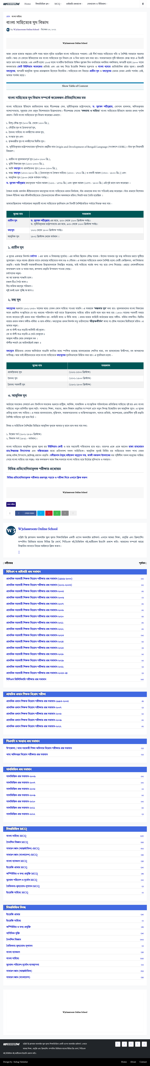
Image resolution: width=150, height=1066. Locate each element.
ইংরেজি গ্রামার (75, 914)
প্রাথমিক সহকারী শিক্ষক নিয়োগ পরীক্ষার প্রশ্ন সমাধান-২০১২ (75, 629)
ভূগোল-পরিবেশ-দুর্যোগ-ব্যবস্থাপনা (75, 965)
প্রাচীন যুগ (94, 71)
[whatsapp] (57, 513)
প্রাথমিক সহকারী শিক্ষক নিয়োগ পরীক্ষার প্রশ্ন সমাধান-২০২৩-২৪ (75, 673)
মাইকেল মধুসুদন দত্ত (76, 455)
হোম (8, 17)
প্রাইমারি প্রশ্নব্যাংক (73, 4)
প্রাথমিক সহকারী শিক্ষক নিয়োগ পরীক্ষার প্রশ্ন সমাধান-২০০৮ (75, 610)
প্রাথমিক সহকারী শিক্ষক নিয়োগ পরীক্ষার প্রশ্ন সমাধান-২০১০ (75, 616)
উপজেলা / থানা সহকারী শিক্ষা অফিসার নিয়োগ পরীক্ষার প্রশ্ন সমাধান (75, 748)
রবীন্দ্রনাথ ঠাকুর (57, 455)
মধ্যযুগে (10, 351)
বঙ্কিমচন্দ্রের (42, 451)
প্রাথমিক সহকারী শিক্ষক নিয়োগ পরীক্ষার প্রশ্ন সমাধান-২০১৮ (75, 654)
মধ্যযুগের (10, 71)
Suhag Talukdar (21, 1062)
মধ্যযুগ (17, 168)
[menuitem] (27, 4)
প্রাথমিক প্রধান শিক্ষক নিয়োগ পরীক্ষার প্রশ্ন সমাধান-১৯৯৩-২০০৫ (75, 701)
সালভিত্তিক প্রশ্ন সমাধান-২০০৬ (75, 776)
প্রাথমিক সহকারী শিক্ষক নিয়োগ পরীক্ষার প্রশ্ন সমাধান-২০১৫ (75, 648)
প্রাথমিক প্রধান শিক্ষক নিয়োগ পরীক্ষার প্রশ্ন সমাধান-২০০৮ (75, 714)
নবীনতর (9, 563)
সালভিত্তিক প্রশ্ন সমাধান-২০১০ (75, 801)
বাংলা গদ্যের (104, 67)
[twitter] (41, 513)
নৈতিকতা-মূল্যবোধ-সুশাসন (75, 946)
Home (27, 4)
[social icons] (117, 1044)
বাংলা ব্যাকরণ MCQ (75, 861)
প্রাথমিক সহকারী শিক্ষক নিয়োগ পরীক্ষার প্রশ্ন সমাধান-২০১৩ (75, 635)
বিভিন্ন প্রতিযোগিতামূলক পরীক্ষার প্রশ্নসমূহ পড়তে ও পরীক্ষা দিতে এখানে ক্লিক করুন (47, 478)
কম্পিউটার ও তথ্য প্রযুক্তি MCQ (75, 874)
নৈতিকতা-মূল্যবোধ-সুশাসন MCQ (75, 886)
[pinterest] (49, 513)
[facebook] (25, 513)
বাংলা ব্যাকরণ (75, 952)
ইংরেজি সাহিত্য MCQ (75, 892)
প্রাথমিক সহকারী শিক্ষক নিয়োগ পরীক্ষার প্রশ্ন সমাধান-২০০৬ (75, 598)
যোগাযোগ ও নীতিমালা (96, 4)
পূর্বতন (142, 563)
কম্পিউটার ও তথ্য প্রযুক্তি (75, 927)
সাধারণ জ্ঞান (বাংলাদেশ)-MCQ (75, 855)
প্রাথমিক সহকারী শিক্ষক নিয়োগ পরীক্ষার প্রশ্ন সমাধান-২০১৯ (75, 660)
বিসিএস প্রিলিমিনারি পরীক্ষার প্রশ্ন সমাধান (75, 679)
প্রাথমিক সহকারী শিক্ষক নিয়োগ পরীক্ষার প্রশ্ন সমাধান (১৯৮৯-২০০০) (75, 579)
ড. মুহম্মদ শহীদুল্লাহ (103, 106)
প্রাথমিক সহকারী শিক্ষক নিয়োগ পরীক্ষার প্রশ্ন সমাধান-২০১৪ (75, 642)
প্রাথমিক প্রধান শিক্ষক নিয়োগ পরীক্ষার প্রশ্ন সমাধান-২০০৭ (75, 707)
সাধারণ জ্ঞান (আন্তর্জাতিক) (75, 971)
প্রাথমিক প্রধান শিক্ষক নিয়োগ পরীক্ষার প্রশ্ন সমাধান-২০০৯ (75, 720)
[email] (65, 513)
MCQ (57, 4)
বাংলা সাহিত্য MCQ (75, 836)
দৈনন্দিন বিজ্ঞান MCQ (75, 842)
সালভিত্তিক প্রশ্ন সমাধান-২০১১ (75, 808)
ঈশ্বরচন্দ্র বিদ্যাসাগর (20, 451)
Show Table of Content (75, 86)
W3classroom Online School (75, 43)
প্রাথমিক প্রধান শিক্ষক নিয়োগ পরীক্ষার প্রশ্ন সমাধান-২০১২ (75, 726)
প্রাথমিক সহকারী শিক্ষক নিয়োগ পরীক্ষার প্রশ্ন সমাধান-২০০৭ (75, 604)
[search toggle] (143, 4)
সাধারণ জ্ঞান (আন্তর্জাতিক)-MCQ (75, 848)
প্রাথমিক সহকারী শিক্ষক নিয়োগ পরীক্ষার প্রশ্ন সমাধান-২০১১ (75, 623)
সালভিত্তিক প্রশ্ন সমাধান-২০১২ (75, 814)
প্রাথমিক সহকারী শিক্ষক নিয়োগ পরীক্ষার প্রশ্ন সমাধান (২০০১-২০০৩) (75, 585)
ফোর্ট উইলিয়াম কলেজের (29, 67)
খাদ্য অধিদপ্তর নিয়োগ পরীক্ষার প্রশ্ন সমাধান (75, 754)
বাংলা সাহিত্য (17, 17)
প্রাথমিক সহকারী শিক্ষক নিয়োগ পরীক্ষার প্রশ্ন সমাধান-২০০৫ (75, 591)
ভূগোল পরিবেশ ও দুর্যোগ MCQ (75, 880)
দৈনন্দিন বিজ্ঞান (75, 939)
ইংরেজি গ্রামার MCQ (75, 867)
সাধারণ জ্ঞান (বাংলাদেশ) (75, 977)
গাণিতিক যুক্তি (75, 933)
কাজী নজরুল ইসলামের (99, 455)
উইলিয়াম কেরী (55, 447)
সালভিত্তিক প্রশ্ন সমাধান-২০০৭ (75, 783)
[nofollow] (73, 513)
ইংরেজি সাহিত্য (75, 921)
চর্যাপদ (33, 256)
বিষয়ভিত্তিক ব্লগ (42, 4)
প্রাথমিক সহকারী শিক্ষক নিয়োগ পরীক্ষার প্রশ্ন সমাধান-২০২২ (75, 667)
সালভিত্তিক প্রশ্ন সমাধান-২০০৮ (75, 789)
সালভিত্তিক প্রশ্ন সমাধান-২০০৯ (75, 795)
